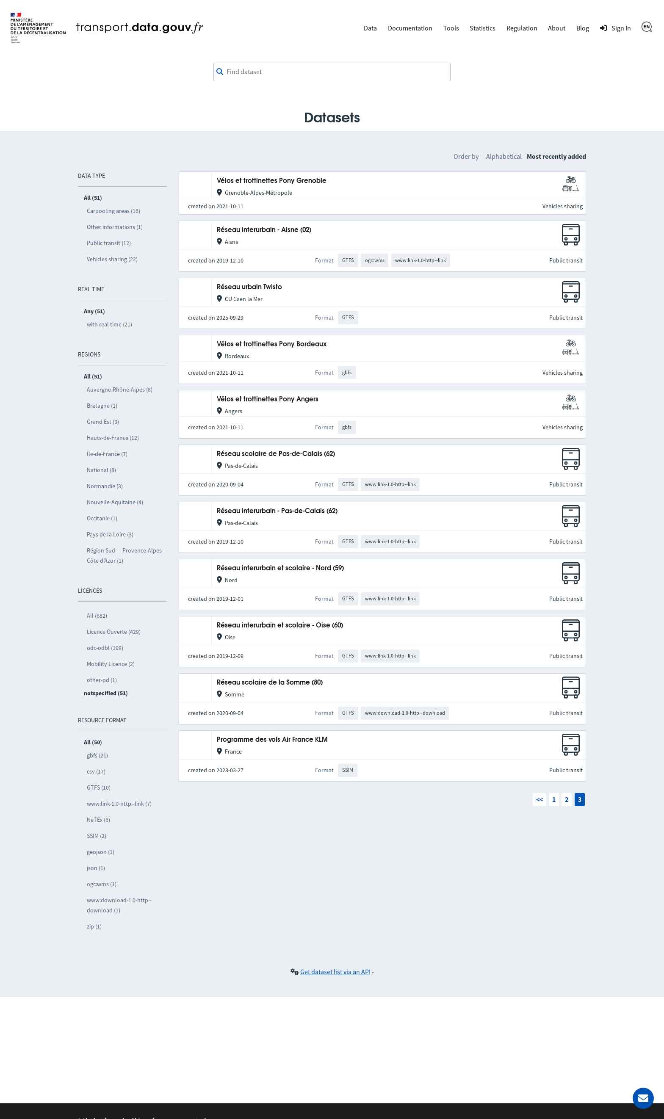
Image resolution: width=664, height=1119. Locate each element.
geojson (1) (100, 852)
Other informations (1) (115, 227)
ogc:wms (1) (101, 884)
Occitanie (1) (102, 518)
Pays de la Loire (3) (110, 534)
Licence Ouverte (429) (114, 631)
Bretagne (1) (102, 405)
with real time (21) (109, 324)
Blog (582, 28)
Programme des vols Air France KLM (272, 740)
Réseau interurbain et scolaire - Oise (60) (280, 625)
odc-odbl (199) (105, 648)
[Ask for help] (643, 1098)
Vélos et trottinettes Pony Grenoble (271, 181)
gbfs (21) (97, 755)
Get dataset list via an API (335, 971)
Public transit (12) (109, 243)
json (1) (96, 868)
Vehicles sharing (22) (112, 259)
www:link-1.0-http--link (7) (119, 803)
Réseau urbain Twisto (249, 287)
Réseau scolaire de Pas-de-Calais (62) (276, 454)
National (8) (101, 470)
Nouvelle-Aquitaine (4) (115, 502)
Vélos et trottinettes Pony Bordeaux (271, 344)
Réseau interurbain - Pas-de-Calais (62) (277, 511)
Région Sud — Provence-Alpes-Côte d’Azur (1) (125, 555)
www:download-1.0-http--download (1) (119, 905)
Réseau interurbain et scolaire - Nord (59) (280, 568)
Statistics (482, 28)
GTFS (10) (99, 787)
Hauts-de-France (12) (113, 438)
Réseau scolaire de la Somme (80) (270, 683)
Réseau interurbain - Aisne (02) (264, 230)
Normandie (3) (105, 486)
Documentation (410, 28)
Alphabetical (504, 156)
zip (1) (94, 926)
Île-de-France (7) (107, 454)
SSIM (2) (96, 836)
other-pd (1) (102, 680)
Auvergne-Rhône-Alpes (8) (119, 389)
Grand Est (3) (103, 421)
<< (539, 799)
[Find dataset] (332, 72)
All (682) (97, 615)
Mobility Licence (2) (111, 664)
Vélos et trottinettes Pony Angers (267, 399)
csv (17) (96, 771)
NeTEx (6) (98, 819)
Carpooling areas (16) (113, 211)
